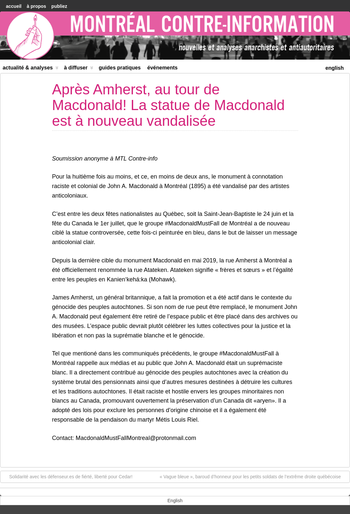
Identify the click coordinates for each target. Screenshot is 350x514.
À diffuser (78, 69)
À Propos (36, 6)
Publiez (59, 6)
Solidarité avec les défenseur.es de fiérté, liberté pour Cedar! (68, 476)
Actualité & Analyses (30, 69)
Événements (162, 67)
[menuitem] (334, 67)
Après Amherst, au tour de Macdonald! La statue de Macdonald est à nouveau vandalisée (168, 105)
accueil (13, 6)
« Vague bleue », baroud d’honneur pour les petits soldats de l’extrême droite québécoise (253, 476)
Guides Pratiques (120, 67)
